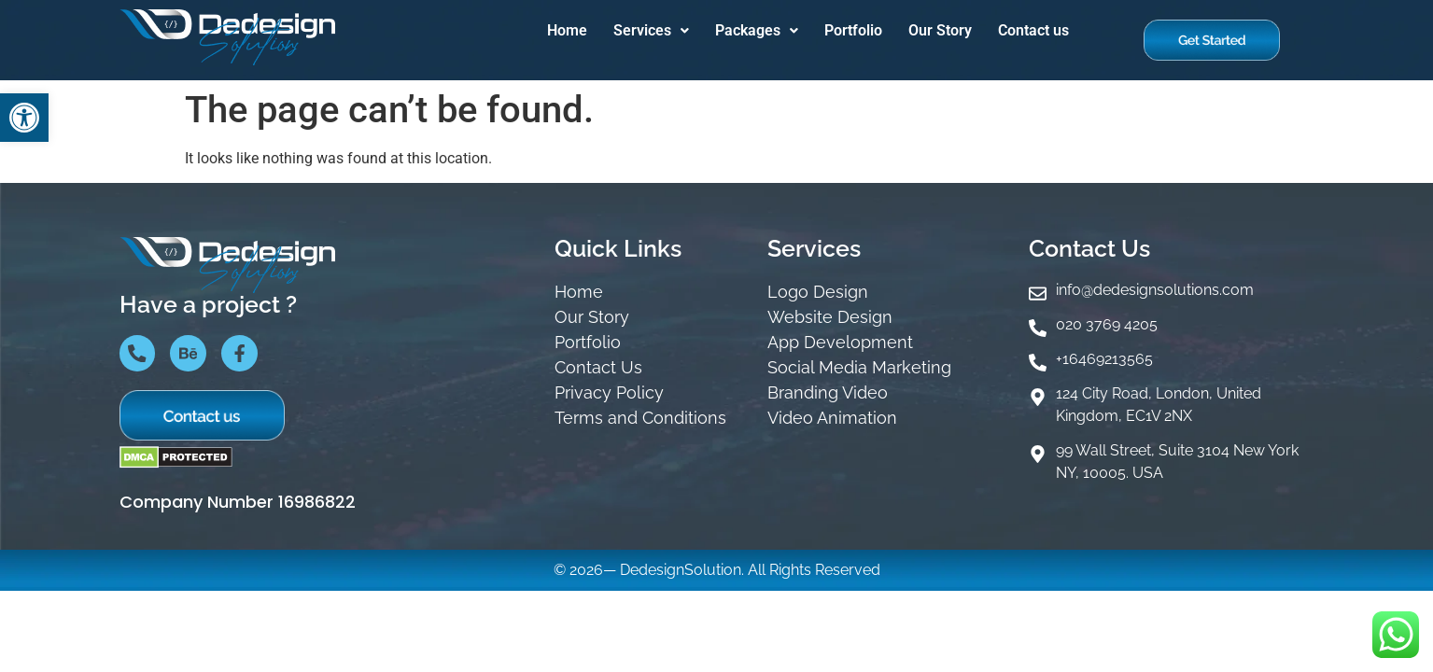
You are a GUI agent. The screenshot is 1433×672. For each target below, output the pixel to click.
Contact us (1033, 30)
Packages (756, 30)
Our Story (940, 30)
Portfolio (853, 30)
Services (651, 30)
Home (567, 30)
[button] (24, 117)
